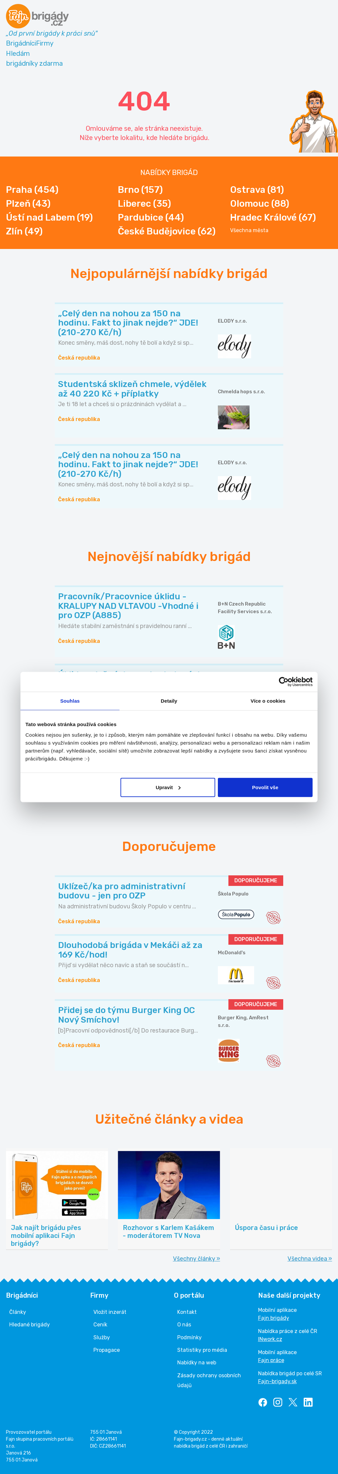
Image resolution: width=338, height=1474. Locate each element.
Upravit (168, 787)
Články (17, 1312)
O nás (184, 1324)
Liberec (144, 203)
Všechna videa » (309, 1258)
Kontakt (187, 1312)
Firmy (44, 43)
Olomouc (259, 203)
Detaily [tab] (169, 701)
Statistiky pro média (202, 1350)
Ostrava (257, 189)
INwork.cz (270, 1339)
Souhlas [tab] (70, 701)
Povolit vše (265, 787)
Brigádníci (21, 43)
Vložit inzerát (109, 1312)
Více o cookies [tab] (268, 701)
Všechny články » (196, 1258)
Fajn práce (271, 1360)
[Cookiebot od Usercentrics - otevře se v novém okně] (284, 682)
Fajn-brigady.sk (277, 1381)
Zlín (24, 231)
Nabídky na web (196, 1362)
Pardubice (151, 217)
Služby (101, 1337)
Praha (32, 189)
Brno (140, 189)
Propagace (106, 1350)
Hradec (273, 217)
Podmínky (189, 1337)
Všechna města (249, 230)
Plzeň (28, 203)
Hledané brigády (29, 1324)
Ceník (100, 1324)
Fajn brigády (273, 1318)
